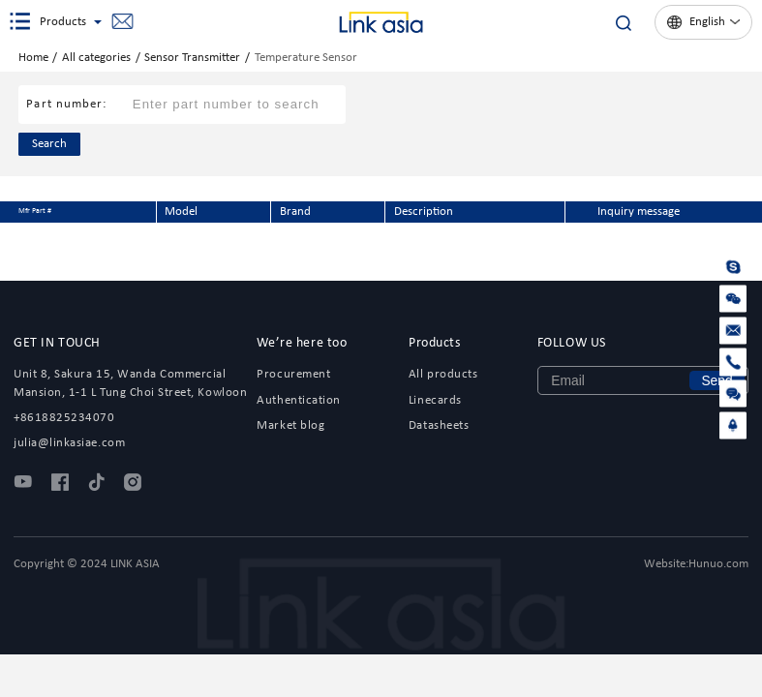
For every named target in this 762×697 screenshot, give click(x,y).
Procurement (293, 374)
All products (443, 374)
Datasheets (439, 425)
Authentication (298, 400)
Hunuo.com (718, 564)
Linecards (435, 400)
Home (33, 58)
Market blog (290, 425)
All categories (96, 58)
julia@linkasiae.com (122, 22)
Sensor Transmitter (192, 58)
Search (49, 143)
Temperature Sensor (306, 58)
